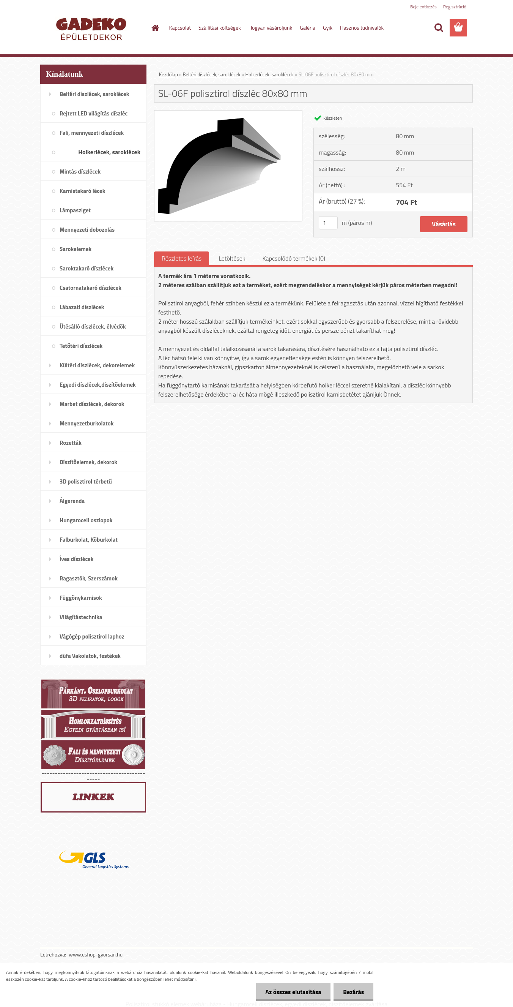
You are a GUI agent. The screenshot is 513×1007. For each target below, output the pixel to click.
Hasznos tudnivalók (362, 28)
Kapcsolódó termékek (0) (293, 258)
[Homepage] (155, 27)
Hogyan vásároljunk (270, 28)
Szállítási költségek (219, 28)
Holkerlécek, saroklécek (269, 74)
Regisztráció (454, 6)
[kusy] (328, 222)
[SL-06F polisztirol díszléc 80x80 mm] (228, 113)
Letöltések (232, 258)
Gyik (327, 28)
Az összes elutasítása (293, 991)
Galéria (307, 28)
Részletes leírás (181, 258)
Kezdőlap (168, 74)
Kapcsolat (180, 28)
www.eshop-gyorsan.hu (96, 954)
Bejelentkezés (423, 6)
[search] (438, 27)
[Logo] (92, 28)
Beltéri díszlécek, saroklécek (212, 74)
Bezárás (353, 991)
